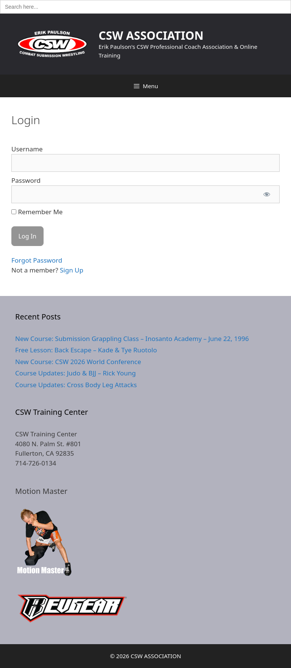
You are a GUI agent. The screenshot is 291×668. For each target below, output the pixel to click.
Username (27, 149)
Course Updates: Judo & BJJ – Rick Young (75, 373)
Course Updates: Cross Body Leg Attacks (76, 384)
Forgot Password (36, 260)
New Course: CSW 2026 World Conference (78, 361)
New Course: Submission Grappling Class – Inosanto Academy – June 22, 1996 (132, 338)
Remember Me (37, 211)
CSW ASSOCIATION (151, 35)
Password (26, 180)
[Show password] (267, 194)
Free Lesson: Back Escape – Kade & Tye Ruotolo (86, 350)
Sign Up (71, 270)
